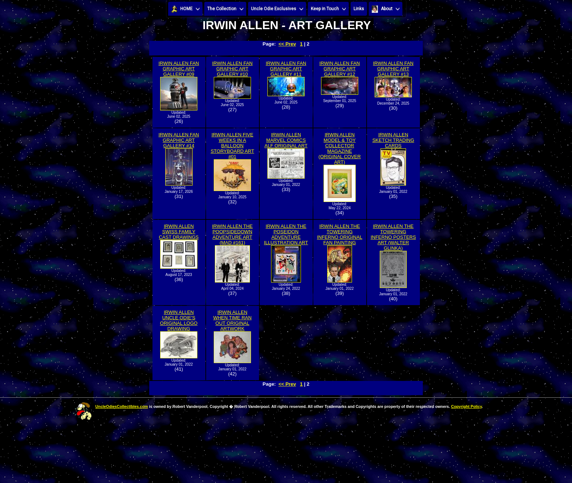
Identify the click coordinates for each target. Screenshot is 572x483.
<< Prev (287, 44)
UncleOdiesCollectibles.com (121, 406)
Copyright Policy (466, 406)
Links (358, 8)
